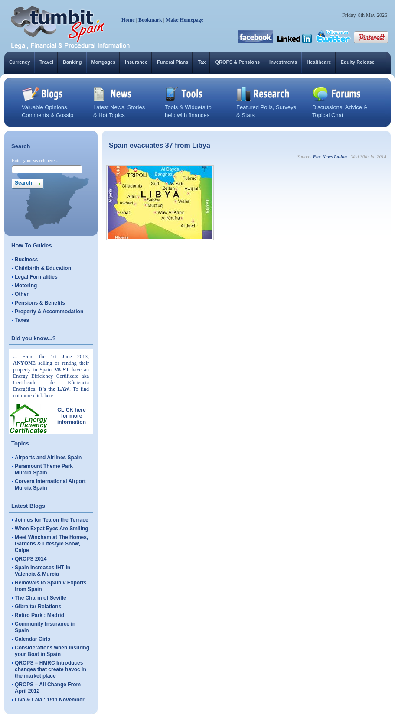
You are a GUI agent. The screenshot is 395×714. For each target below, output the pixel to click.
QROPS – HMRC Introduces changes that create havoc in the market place (50, 669)
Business (26, 259)
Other (22, 294)
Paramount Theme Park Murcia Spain (44, 469)
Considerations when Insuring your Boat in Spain (52, 651)
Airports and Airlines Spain (48, 457)
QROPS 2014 (30, 559)
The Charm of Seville (40, 598)
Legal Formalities (36, 277)
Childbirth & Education (43, 268)
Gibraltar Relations (38, 607)
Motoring (26, 285)
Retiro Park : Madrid (39, 615)
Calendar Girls (32, 639)
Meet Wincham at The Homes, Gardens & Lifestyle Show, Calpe (51, 543)
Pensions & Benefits (40, 303)
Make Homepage (184, 20)
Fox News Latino (330, 156)
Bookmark (150, 20)
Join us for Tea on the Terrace (51, 520)
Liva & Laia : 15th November (50, 700)
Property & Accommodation (49, 311)
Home (128, 20)
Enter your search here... (35, 160)
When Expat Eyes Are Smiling (51, 529)
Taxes (22, 320)
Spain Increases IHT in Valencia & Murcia (42, 571)
